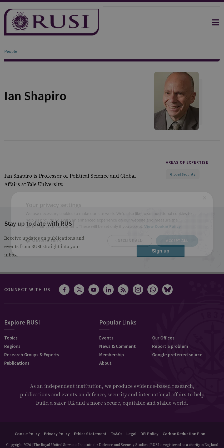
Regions (12, 331)
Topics (11, 323)
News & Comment (117, 331)
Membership (111, 340)
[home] (51, 22)
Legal (131, 418)
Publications (16, 348)
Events (106, 323)
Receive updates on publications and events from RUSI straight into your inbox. (44, 231)
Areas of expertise (187, 147)
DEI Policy (149, 418)
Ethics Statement (90, 418)
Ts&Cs (116, 418)
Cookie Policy (27, 418)
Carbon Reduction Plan (184, 418)
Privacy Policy (57, 418)
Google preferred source (177, 340)
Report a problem (170, 331)
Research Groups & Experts (31, 340)
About (105, 348)
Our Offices (163, 323)
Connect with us (27, 275)
